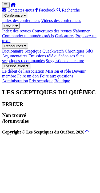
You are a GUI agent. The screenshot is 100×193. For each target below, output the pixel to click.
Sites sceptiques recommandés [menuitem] (43, 58)
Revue (11, 26)
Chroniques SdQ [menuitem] (79, 51)
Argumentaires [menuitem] (14, 56)
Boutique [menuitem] (62, 81)
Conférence (15, 15)
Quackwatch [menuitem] (53, 51)
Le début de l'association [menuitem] (23, 71)
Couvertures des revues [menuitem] (52, 31)
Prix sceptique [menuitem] (41, 81)
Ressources (15, 46)
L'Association (16, 66)
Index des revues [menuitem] (16, 31)
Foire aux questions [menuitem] (56, 76)
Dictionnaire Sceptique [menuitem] (21, 51)
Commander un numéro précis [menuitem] (28, 36)
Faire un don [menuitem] (28, 76)
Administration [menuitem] (15, 81)
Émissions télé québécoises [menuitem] (52, 56)
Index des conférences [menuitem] (21, 20)
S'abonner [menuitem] (81, 31)
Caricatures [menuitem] (64, 36)
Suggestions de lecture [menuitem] (65, 60)
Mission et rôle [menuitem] (58, 71)
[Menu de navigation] (6, 5)
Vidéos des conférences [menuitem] (61, 20)
